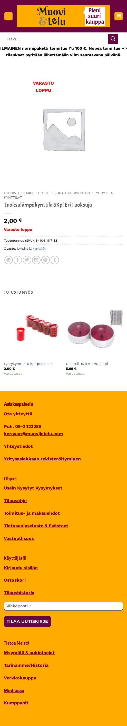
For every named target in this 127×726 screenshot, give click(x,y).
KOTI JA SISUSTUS (74, 193)
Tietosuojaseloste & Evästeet (36, 525)
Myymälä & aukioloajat (29, 652)
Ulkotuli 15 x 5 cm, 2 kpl (87, 364)
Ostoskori (15, 580)
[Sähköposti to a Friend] (36, 260)
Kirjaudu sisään (21, 567)
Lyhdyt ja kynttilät (31, 248)
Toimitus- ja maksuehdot (32, 513)
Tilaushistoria (19, 592)
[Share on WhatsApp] (8, 260)
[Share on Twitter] (27, 260)
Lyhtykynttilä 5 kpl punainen (28, 364)
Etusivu (11, 193)
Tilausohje (15, 500)
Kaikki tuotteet (38, 193)
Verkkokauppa (20, 677)
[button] (8, 16)
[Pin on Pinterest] (45, 260)
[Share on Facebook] (18, 260)
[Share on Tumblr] (55, 260)
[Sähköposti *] (63, 606)
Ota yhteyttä (18, 413)
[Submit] (113, 39)
